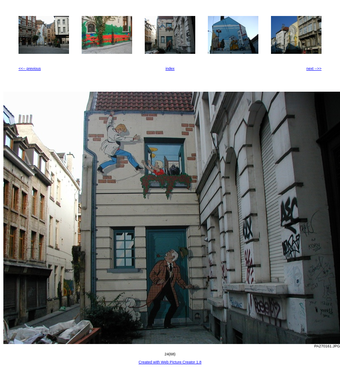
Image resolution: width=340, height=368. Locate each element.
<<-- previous (30, 68)
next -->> (313, 68)
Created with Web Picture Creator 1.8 (169, 362)
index (170, 68)
